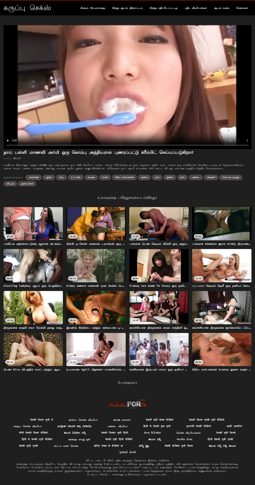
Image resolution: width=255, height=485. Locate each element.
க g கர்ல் (76, 177)
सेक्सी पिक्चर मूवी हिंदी (114, 432)
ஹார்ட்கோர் (27, 183)
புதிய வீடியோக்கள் (196, 8)
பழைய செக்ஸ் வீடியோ (27, 426)
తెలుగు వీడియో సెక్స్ (75, 432)
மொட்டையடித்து (230, 177)
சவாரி (105, 177)
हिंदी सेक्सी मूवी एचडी (220, 439)
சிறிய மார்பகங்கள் (124, 177)
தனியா (144, 177)
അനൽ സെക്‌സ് (121, 419)
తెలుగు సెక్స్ (154, 439)
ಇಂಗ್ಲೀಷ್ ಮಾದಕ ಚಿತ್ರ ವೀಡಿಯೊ (74, 426)
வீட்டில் (10, 183)
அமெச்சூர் (34, 177)
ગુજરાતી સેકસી (127, 452)
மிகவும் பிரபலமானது (92, 8)
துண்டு (170, 177)
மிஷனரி (211, 177)
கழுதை (91, 177)
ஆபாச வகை (221, 8)
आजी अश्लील (234, 426)
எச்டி (61, 177)
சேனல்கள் (242, 8)
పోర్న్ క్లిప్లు (144, 445)
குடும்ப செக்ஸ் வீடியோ (83, 419)
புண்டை (196, 177)
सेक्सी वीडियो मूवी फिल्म (179, 445)
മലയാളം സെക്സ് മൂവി (79, 439)
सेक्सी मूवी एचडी (28, 445)
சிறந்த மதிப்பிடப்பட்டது (163, 8)
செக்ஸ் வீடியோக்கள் (188, 432)
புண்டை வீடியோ (117, 426)
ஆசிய (49, 177)
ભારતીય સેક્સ (184, 439)
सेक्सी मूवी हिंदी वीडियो (119, 439)
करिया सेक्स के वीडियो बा (108, 445)
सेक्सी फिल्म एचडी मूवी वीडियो (207, 419)
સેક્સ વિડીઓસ (152, 432)
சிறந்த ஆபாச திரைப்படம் (127, 8)
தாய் (157, 177)
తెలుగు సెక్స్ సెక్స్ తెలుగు (222, 445)
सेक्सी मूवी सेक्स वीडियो (160, 419)
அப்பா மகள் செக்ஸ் (66, 445)
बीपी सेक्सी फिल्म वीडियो (33, 432)
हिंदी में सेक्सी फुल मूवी (157, 426)
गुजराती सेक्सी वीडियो (198, 426)
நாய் (182, 177)
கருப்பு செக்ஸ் (99, 474)
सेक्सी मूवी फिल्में (226, 432)
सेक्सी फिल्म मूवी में (41, 419)
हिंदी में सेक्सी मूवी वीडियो (37, 439)
